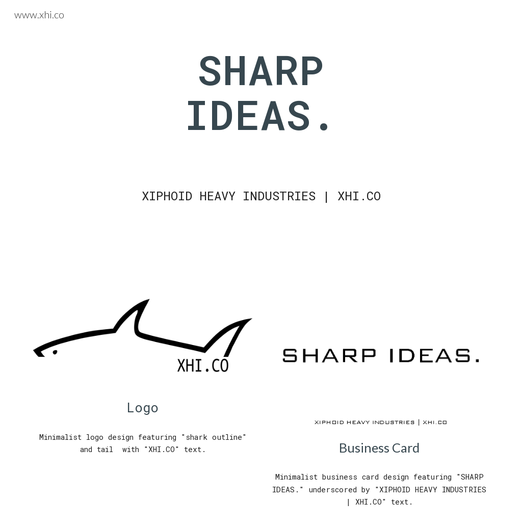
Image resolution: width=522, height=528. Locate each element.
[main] (260, 92)
